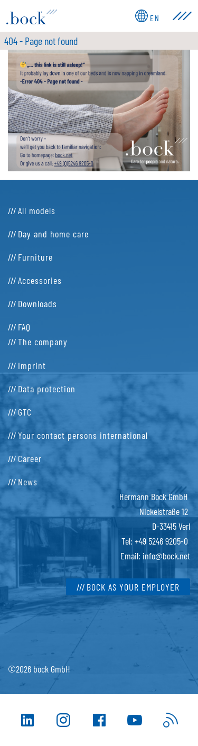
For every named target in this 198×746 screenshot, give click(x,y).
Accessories (40, 280)
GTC (25, 412)
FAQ (24, 327)
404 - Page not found (41, 40)
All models (36, 210)
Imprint (32, 365)
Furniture (35, 257)
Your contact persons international (83, 435)
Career (30, 458)
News (27, 481)
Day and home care (53, 234)
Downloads (37, 303)
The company (43, 341)
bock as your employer (133, 587)
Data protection (47, 388)
